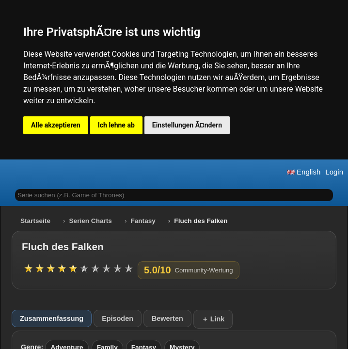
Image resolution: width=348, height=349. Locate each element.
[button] (11, 171)
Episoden (117, 318)
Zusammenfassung (51, 318)
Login (334, 172)
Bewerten (167, 318)
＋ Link (213, 319)
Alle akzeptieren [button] (55, 125)
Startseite (35, 220)
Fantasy (142, 220)
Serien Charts (90, 220)
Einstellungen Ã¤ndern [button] (187, 125)
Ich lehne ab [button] (116, 125)
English (303, 172)
